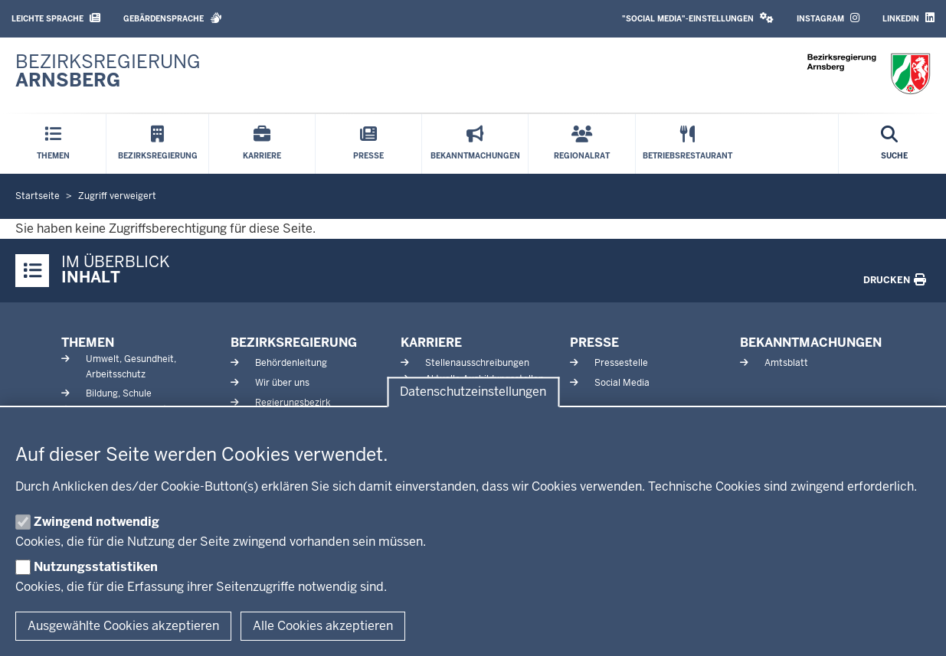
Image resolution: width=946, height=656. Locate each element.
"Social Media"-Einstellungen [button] (698, 18)
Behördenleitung (291, 363)
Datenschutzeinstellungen (473, 392)
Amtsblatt (786, 363)
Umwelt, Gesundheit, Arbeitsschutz (131, 366)
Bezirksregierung (294, 343)
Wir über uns (282, 383)
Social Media (622, 383)
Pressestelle (621, 363)
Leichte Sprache (55, 18)
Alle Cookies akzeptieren (323, 626)
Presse (594, 343)
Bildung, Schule (119, 393)
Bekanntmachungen (811, 343)
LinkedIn (908, 18)
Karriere (431, 343)
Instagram (828, 18)
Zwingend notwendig (96, 522)
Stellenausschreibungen (477, 363)
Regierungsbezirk (292, 403)
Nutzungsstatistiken (96, 567)
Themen (87, 343)
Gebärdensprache (172, 18)
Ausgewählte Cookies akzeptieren (123, 626)
